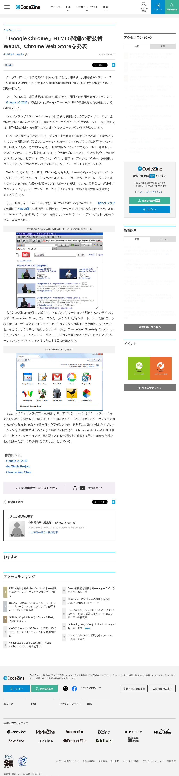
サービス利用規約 (130, 761)
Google (8, 65)
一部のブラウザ (105, 203)
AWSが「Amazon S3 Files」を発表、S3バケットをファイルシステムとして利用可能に (32, 632)
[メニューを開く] (7, 7)
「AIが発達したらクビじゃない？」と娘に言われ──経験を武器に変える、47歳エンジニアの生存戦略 (91, 614)
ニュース (55, 7)
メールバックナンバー (149, 191)
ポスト (99, 65)
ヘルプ (58, 761)
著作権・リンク (71, 761)
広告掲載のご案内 (162, 688)
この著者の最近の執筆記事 (43, 532)
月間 (162, 46)
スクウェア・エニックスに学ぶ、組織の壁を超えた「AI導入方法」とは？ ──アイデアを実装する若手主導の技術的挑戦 (149, 298)
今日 (137, 46)
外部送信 (171, 761)
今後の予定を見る (149, 387)
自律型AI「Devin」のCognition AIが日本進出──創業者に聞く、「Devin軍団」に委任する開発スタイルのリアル (150, 267)
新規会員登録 (149, 201)
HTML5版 (23, 208)
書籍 (105, 7)
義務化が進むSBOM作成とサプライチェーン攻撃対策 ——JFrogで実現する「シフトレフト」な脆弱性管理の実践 (150, 314)
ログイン (149, 209)
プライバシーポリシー (153, 761)
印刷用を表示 (13, 502)
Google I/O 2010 (16, 102)
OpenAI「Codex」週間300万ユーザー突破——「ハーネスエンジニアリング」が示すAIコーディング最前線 (32, 606)
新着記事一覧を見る (150, 327)
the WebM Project (18, 466)
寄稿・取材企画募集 (134, 688)
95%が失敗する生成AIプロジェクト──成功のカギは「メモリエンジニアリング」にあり (32, 592)
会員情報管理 (89, 761)
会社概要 (114, 761)
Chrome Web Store (18, 472)
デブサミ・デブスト (87, 7)
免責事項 (103, 761)
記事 (68, 7)
